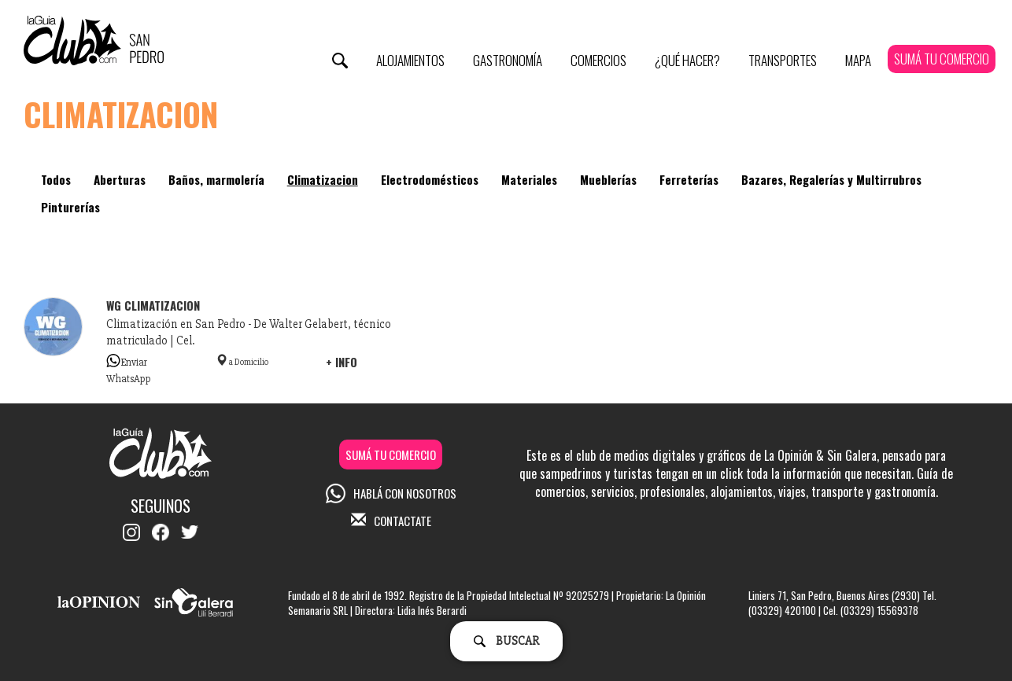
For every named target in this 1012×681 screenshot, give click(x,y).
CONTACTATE (391, 520)
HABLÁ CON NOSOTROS (391, 493)
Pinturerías (70, 206)
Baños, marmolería (216, 179)
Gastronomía (507, 60)
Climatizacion (322, 179)
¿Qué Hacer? (687, 60)
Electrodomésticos (429, 179)
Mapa (858, 60)
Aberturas (120, 179)
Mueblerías (608, 179)
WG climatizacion (153, 305)
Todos (56, 179)
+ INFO (341, 361)
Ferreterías (688, 179)
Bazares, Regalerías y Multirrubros (831, 179)
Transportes (782, 60)
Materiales (529, 179)
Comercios (598, 60)
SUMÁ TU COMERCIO (941, 58)
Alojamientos (410, 60)
